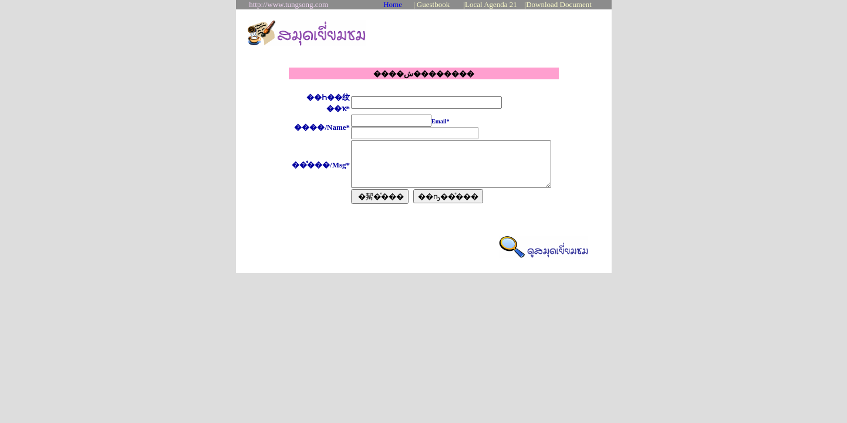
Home (392, 4)
